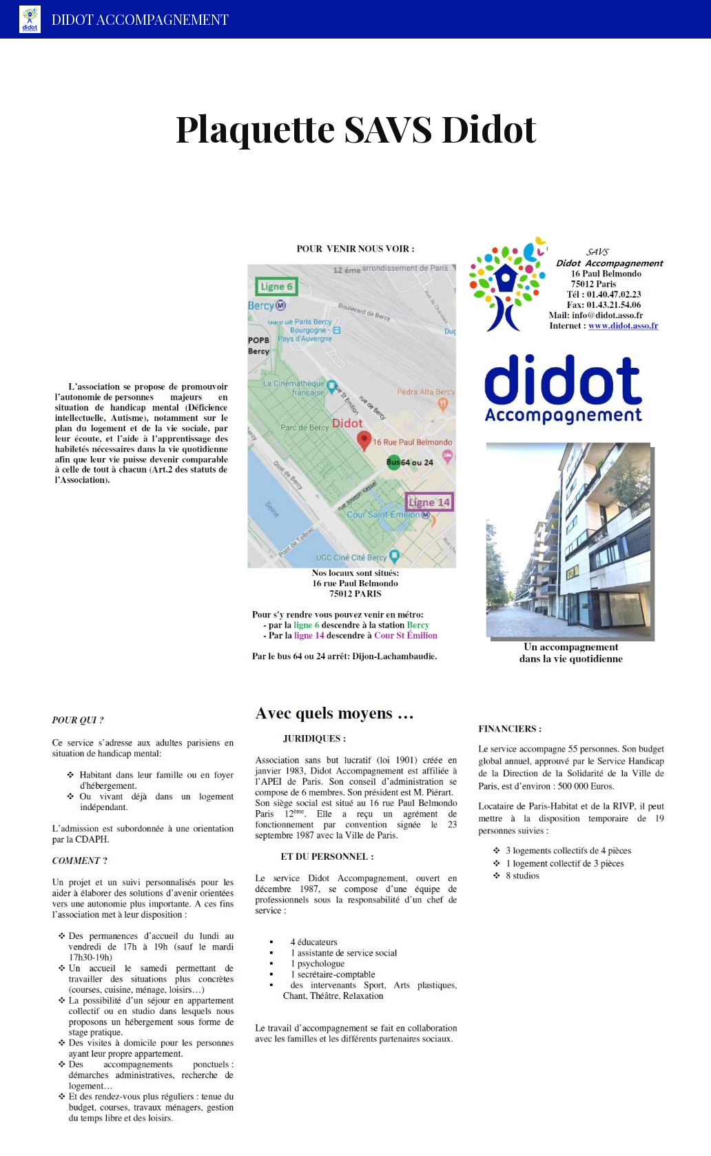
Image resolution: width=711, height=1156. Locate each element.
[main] (355, 128)
